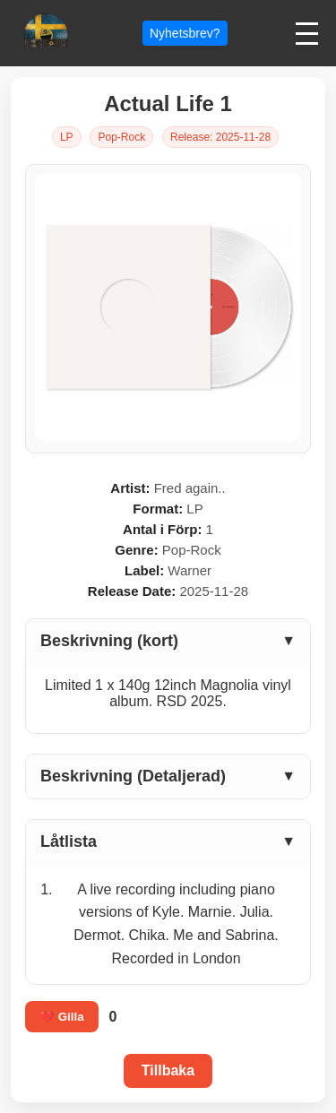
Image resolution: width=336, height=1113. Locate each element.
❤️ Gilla (61, 1016)
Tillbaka (168, 1070)
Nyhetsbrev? (185, 33)
